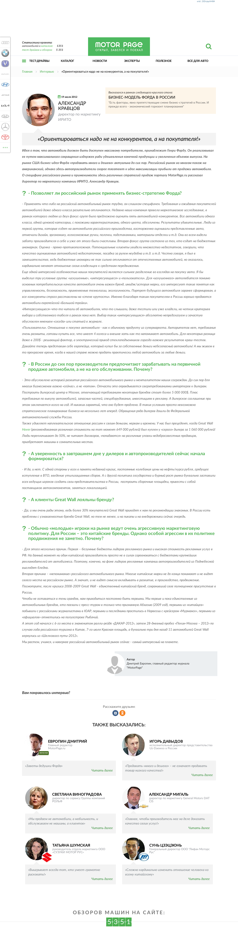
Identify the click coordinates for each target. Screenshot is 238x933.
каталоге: (47, 46)
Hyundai (4, 84)
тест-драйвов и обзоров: (37, 50)
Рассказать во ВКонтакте (115, 713)
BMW (4, 53)
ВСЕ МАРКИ (4, 147)
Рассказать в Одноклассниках (122, 713)
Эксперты (132, 61)
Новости (100, 61)
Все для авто (197, 61)
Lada (4, 116)
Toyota (4, 137)
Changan (4, 63)
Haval (4, 74)
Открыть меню (24, 65)
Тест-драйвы (39, 61)
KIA (4, 105)
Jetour (4, 95)
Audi (4, 42)
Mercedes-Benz (4, 127)
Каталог (67, 61)
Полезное (164, 61)
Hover (26, 429)
